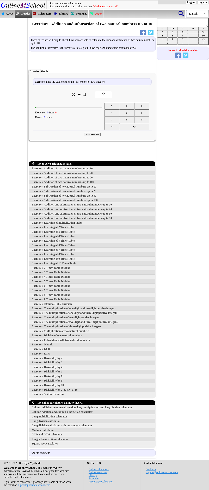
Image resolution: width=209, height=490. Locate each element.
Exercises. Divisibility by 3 (47, 362)
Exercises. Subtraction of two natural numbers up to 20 (64, 191)
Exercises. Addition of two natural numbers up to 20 (62, 173)
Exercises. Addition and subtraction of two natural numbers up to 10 (72, 204)
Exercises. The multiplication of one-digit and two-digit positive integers (74, 308)
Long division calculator (46, 421)
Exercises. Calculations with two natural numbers (61, 340)
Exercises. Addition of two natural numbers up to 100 (63, 181)
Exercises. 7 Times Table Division (51, 290)
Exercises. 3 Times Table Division (51, 272)
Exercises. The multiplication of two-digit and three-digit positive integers (75, 321)
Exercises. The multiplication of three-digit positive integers (66, 326)
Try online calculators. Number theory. (57, 402)
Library (93, 475)
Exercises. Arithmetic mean (48, 394)
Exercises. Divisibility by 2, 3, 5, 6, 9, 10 (54, 389)
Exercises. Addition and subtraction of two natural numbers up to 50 (72, 213)
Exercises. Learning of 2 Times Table (53, 227)
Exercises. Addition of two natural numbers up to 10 (62, 168)
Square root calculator (45, 443)
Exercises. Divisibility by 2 (47, 358)
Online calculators (99, 469)
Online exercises (98, 472)
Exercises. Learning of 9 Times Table (53, 258)
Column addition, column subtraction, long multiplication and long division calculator (82, 407)
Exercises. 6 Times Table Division (51, 285)
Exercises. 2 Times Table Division (51, 267)
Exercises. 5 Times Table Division (51, 281)
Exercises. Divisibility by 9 (47, 380)
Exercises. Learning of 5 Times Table (53, 240)
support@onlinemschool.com (34, 484)
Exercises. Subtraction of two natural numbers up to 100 (65, 200)
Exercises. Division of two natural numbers (57, 335)
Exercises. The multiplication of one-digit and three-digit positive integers (74, 312)
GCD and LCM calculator (47, 434)
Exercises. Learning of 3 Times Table (53, 231)
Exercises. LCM (41, 353)
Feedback (151, 469)
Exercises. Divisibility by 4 (47, 367)
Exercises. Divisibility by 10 (48, 385)
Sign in (203, 2)
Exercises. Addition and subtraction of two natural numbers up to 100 (72, 218)
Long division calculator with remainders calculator (62, 425)
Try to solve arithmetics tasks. (52, 163)
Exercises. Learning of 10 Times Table (54, 263)
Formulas (94, 478)
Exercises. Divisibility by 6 (47, 376)
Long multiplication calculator (49, 416)
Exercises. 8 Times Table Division (51, 294)
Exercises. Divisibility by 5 (47, 371)
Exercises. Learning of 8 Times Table (53, 254)
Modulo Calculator (43, 430)
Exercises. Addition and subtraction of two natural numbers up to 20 (72, 209)
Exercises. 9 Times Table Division (51, 299)
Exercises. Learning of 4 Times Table (53, 236)
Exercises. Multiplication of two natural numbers (60, 331)
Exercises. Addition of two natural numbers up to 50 (62, 177)
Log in (191, 2)
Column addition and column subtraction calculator (62, 411)
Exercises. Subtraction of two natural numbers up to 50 (64, 195)
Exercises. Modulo (42, 344)
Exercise (34, 71)
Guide (44, 71)
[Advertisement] (13, 69)
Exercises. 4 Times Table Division (51, 276)
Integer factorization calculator (50, 439)
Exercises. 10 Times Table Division (52, 303)
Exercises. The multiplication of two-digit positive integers (65, 317)
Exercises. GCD (41, 348)
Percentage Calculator (101, 481)
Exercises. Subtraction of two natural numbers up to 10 (64, 186)
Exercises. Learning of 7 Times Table (53, 249)
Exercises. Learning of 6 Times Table (53, 245)
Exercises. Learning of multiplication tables (57, 222)
